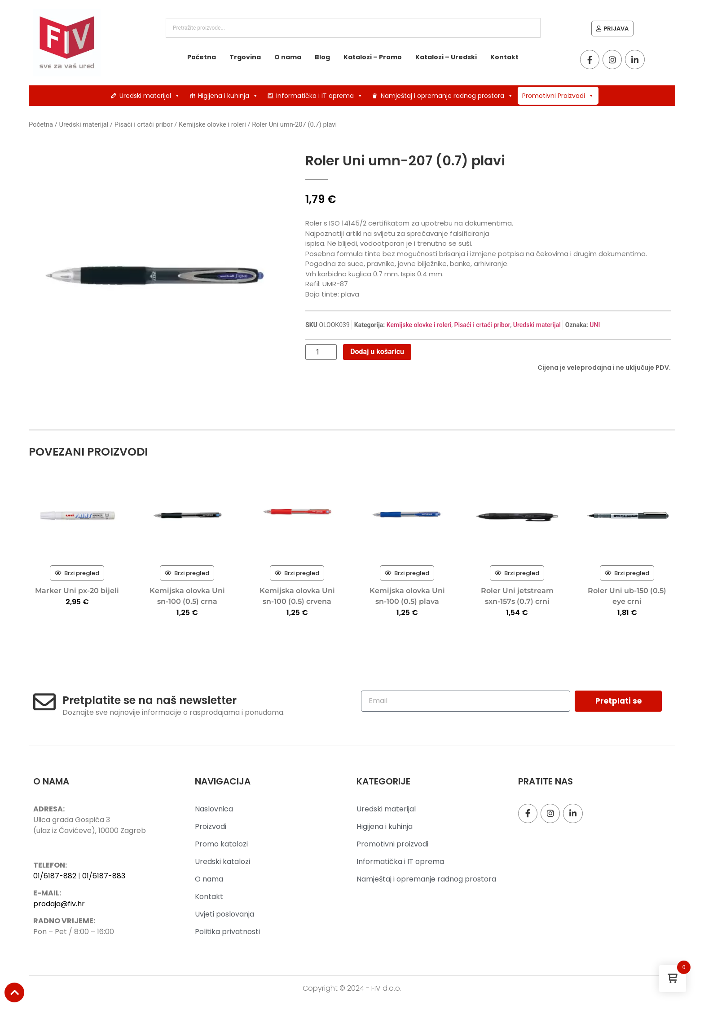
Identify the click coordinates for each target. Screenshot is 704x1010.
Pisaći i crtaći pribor (143, 124)
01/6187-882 (54, 876)
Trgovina (245, 57)
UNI (595, 324)
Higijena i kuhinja (228, 96)
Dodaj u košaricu (377, 351)
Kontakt (504, 57)
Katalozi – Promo (372, 57)
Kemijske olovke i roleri (212, 124)
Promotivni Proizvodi (558, 96)
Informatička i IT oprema (319, 96)
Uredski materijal (149, 96)
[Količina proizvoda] (321, 352)
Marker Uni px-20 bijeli (77, 590)
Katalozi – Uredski (446, 57)
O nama (287, 57)
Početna (201, 57)
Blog (322, 57)
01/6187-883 (103, 876)
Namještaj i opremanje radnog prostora (447, 96)
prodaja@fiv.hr (59, 904)
